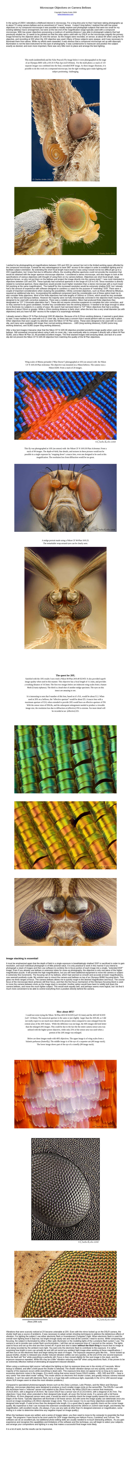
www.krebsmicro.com (65, 14)
